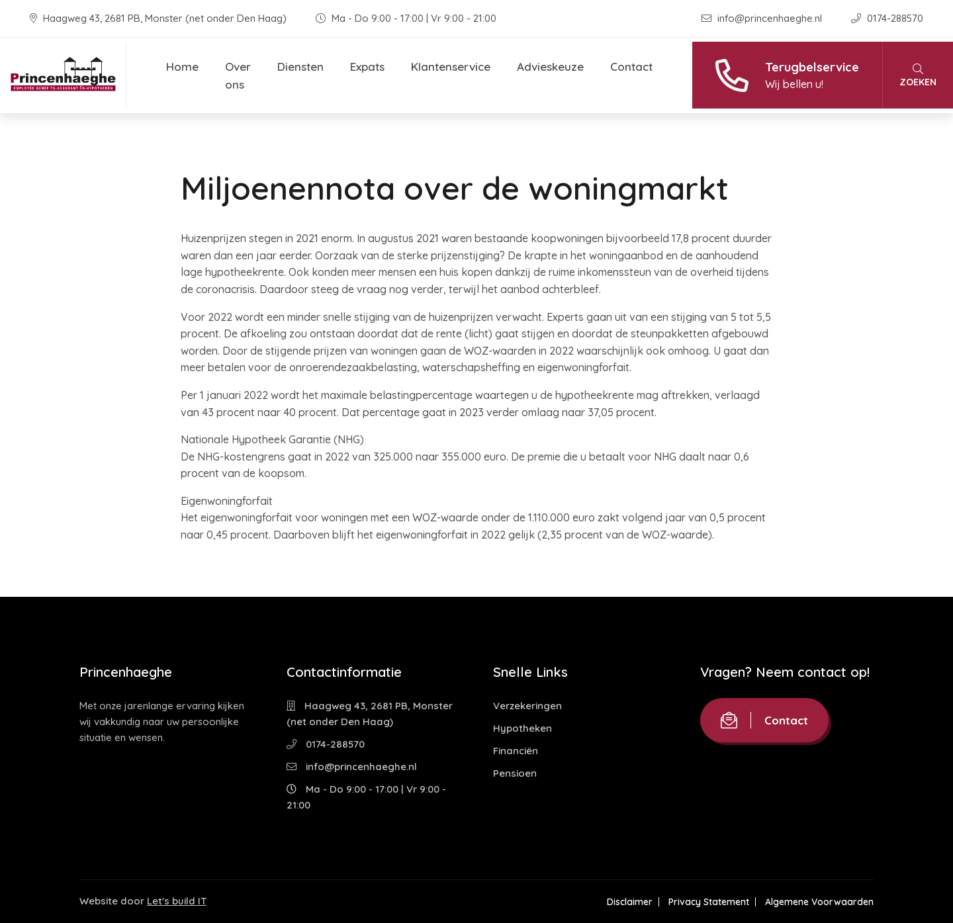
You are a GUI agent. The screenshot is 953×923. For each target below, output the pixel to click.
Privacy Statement (708, 902)
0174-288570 (887, 18)
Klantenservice (450, 66)
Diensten (300, 66)
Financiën (515, 750)
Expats (367, 66)
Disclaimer (630, 902)
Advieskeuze (550, 66)
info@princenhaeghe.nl (763, 18)
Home (182, 66)
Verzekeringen (527, 705)
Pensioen (515, 773)
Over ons (238, 75)
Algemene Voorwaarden (819, 902)
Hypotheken (522, 728)
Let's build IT (176, 901)
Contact (631, 66)
